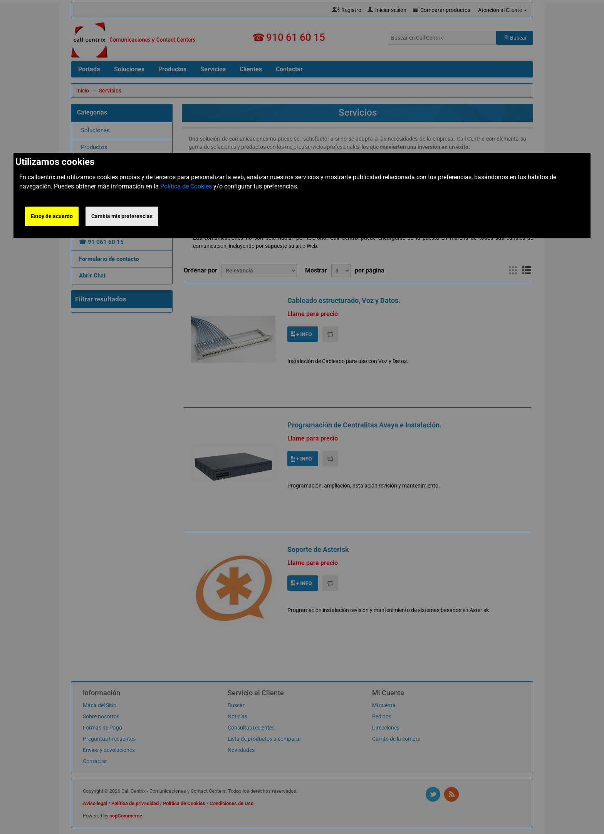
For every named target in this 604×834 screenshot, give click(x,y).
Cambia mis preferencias (122, 216)
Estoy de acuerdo (52, 216)
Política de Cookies (186, 186)
